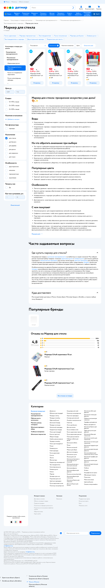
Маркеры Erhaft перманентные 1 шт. (59, 383)
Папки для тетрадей (55, 432)
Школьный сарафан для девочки (91, 457)
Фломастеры (53, 460)
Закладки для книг (55, 476)
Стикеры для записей (73, 418)
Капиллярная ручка (55, 467)
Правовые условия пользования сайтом (33, 532)
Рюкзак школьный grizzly (74, 474)
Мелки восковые (89, 479)
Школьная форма (72, 468)
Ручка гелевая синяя (72, 429)
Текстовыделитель (55, 464)
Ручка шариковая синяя (56, 483)
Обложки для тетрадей (56, 413)
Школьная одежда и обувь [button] (37, 428)
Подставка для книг (55, 478)
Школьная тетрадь (55, 422)
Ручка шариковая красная (74, 434)
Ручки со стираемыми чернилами (15, 73)
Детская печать (71, 427)
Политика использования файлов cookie (43, 508)
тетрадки (35, 269)
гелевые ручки (79, 259)
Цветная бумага (88, 482)
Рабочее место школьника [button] (36, 419)
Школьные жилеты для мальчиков (90, 438)
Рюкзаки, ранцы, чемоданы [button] (36, 424)
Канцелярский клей (72, 411)
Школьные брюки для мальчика (73, 480)
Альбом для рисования (56, 439)
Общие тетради (54, 436)
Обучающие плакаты (90, 475)
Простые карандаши (73, 415)
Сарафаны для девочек (90, 422)
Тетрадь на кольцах (55, 425)
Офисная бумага (54, 420)
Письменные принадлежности (70, 20)
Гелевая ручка (53, 448)
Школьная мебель (72, 443)
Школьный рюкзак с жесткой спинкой (73, 465)
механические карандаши (48, 260)
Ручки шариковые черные (74, 432)
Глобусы (86, 468)
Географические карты (90, 472)
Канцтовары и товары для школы (21, 20)
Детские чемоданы (72, 452)
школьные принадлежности (57, 257)
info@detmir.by (8, 546)
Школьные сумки (72, 454)
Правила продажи (39, 503)
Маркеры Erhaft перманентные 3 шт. (59, 369)
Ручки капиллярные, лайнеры (14, 79)
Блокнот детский (55, 434)
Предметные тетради (56, 429)
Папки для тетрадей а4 (56, 443)
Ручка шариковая (54, 453)
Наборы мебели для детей (72, 439)
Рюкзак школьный (72, 447)
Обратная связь (38, 511)
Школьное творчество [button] (38, 434)
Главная (6, 20)
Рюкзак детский (71, 457)
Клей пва (69, 422)
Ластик (52, 457)
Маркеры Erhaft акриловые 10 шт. (58, 354)
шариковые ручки (67, 259)
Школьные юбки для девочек (90, 411)
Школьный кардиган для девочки (91, 446)
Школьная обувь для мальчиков (90, 435)
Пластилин (87, 477)
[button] (96, 14)
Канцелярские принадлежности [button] (36, 415)
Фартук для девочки (90, 424)
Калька (52, 471)
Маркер (52, 474)
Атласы (86, 470)
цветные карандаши (80, 260)
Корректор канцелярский (57, 462)
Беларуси (15, 534)
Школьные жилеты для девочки (90, 461)
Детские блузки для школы (72, 484)
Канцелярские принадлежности (46, 20)
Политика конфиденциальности (43, 505)
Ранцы (68, 445)
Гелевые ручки (54, 469)
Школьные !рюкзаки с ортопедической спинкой (73, 460)
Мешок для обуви (72, 450)
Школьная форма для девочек (73, 471)
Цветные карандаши (55, 481)
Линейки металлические (74, 420)
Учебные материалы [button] (37, 432)
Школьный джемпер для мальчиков (91, 464)
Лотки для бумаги (72, 425)
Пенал (51, 446)
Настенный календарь (56, 427)
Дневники (53, 411)
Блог (80, 503)
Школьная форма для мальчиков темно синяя (91, 453)
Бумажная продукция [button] (38, 411)
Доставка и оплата (39, 499)
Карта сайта (37, 514)
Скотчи (52, 455)
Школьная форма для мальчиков (73, 477)
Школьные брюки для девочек (90, 427)
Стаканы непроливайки (91, 484)
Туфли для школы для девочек (90, 431)
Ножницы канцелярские (57, 485)
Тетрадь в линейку (55, 418)
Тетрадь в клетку (54, 415)
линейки (86, 262)
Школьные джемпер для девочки (91, 449)
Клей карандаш (54, 450)
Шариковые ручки (14, 63)
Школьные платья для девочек (90, 415)
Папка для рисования (73, 436)
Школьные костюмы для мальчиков (91, 442)
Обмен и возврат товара (41, 501)
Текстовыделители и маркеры (13, 23)
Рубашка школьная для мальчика (90, 419)
